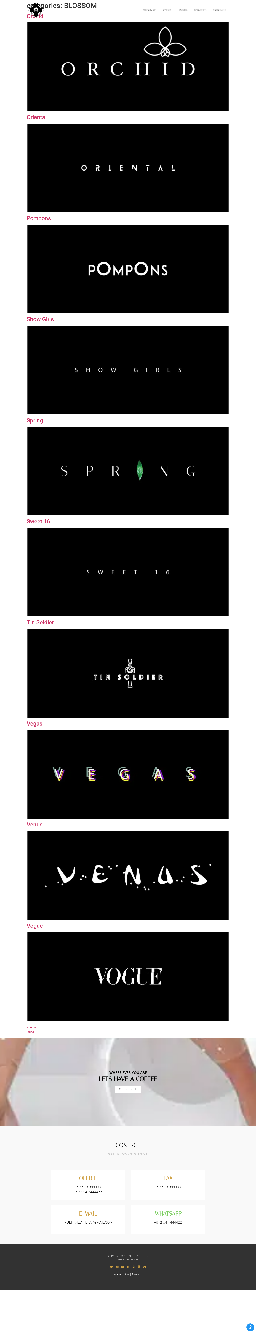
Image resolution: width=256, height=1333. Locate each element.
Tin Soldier (40, 622)
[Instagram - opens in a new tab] (133, 1267)
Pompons (39, 218)
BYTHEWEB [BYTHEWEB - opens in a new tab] (132, 1259)
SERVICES (200, 9)
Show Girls (40, 319)
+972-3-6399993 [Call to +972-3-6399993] (88, 1187)
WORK (183, 9)
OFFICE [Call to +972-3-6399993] (88, 1178)
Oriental (37, 117)
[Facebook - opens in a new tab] (117, 1267)
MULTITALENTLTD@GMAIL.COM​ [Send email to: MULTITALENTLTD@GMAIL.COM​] (88, 1222)
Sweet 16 (38, 521)
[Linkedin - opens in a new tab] (128, 1267)
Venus (34, 825)
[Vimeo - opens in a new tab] (144, 1267)
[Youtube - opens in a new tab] (122, 1267)
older (31, 1028)
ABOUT (167, 9)
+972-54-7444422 (168, 1222)
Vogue (35, 926)
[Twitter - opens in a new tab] (112, 1267)
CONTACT (219, 9)
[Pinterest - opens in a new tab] (139, 1267)
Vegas (34, 724)
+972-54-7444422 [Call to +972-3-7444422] (88, 1192)
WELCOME (149, 9)
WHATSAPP (168, 1214)
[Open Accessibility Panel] (250, 1327)
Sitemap (137, 1275)
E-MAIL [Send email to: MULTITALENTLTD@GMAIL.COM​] (88, 1214)
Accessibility (122, 1275)
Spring (35, 420)
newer (32, 1032)
